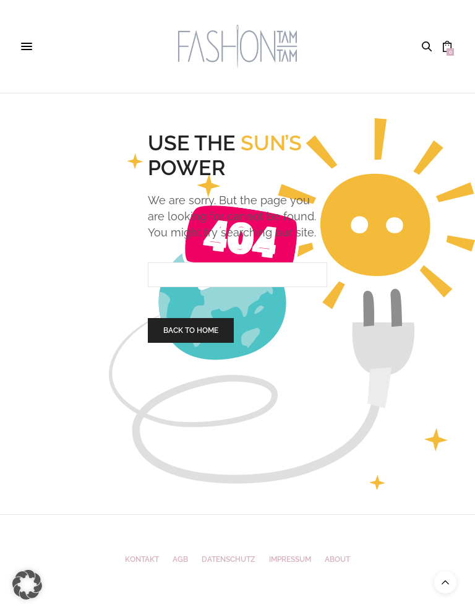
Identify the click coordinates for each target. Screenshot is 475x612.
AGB (180, 559)
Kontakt (142, 559)
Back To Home (190, 330)
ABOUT (337, 559)
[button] (27, 585)
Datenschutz (228, 559)
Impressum (290, 559)
